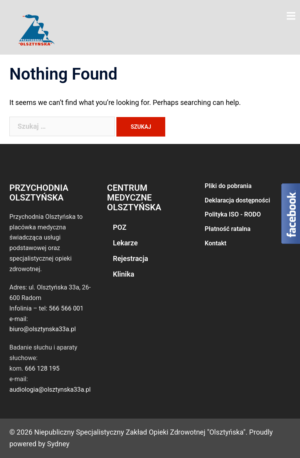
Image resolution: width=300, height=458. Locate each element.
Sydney (58, 444)
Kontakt (216, 243)
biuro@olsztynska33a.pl (42, 329)
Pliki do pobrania (228, 186)
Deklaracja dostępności (237, 200)
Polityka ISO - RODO (233, 214)
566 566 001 (66, 308)
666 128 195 (42, 368)
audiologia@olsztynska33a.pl (50, 389)
